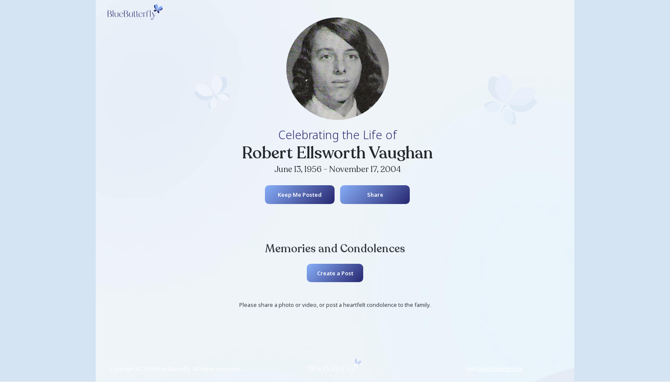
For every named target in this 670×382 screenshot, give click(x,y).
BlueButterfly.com (500, 369)
